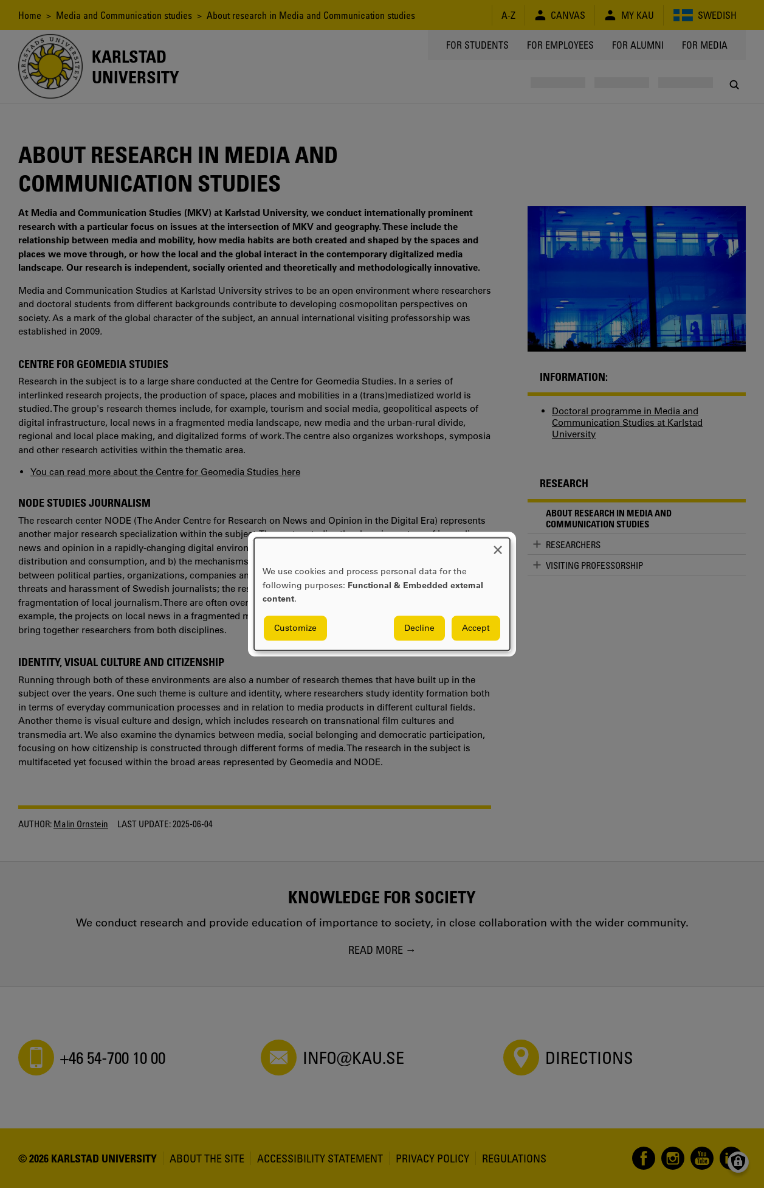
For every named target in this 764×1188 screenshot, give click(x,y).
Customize (295, 627)
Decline (419, 627)
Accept (476, 627)
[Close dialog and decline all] (498, 545)
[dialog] (382, 594)
